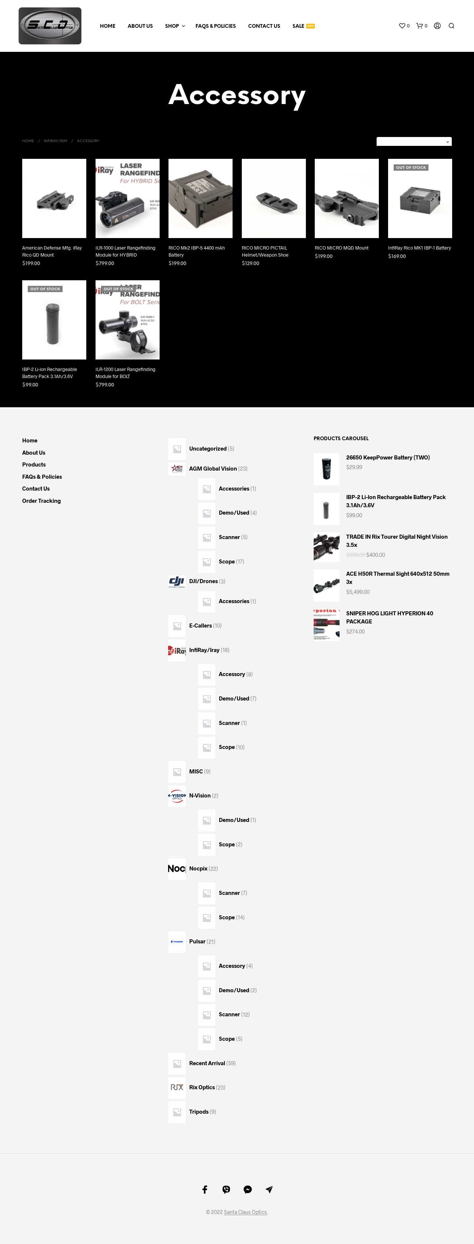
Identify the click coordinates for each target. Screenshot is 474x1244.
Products (34, 464)
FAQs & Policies (216, 26)
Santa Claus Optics (245, 1212)
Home (108, 26)
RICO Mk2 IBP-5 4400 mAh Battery (196, 251)
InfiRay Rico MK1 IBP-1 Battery (419, 244)
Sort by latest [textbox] (425, 142)
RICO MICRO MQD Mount (341, 247)
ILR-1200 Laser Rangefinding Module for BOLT (125, 370)
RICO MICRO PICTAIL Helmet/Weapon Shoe (265, 251)
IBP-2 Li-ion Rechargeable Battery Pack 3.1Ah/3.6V (49, 372)
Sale (298, 26)
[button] (404, 26)
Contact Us (264, 26)
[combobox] (414, 142)
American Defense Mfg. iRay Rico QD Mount (52, 251)
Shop (172, 26)
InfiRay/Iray (55, 141)
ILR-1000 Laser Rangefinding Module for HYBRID (126, 251)
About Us (140, 26)
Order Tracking (41, 500)
